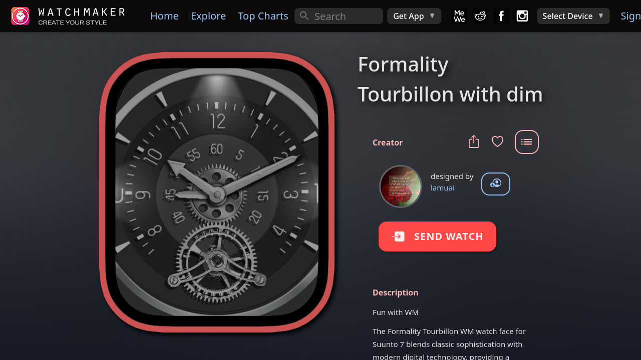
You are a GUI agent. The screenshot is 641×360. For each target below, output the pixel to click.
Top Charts (263, 15)
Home (164, 15)
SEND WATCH (440, 236)
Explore (208, 15)
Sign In (630, 15)
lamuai (443, 187)
